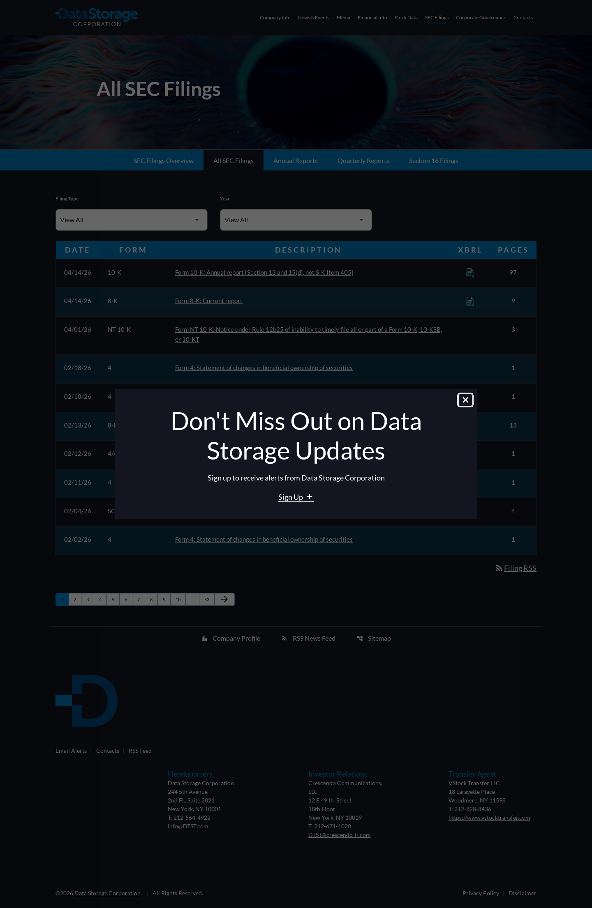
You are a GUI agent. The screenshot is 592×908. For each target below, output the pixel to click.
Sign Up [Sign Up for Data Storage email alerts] (291, 496)
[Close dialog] (465, 400)
